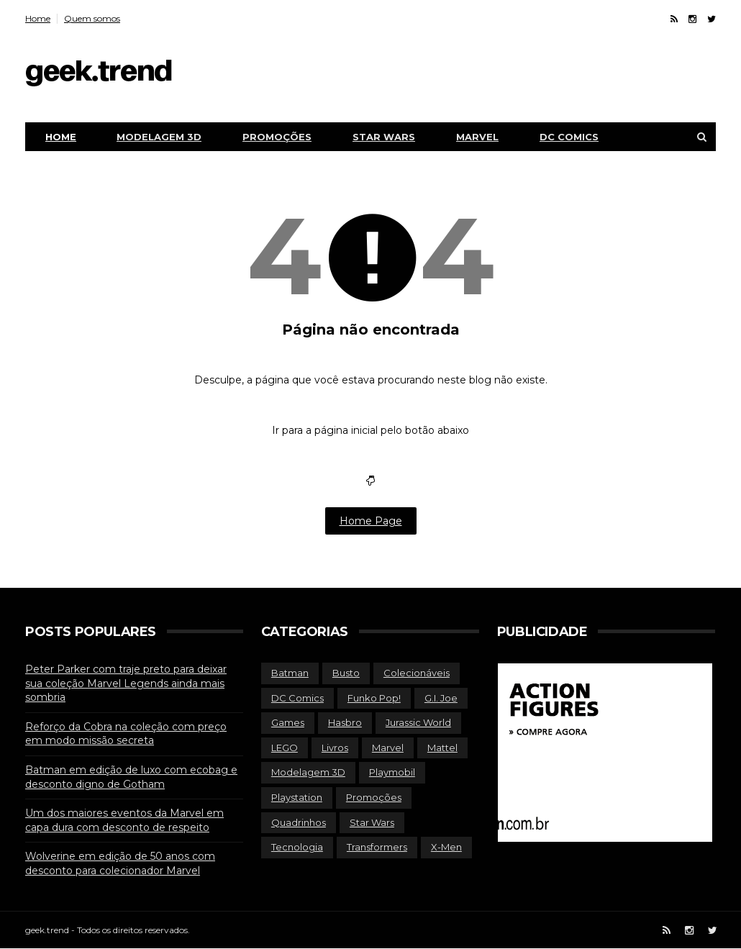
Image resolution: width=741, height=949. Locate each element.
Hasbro (345, 722)
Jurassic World (418, 722)
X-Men (446, 847)
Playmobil (392, 772)
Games (287, 722)
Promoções (277, 136)
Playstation (296, 797)
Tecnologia (297, 847)
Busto (346, 672)
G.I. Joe (441, 698)
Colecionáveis (416, 672)
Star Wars (384, 136)
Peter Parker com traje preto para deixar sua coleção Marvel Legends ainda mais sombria (126, 683)
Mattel (442, 747)
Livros (335, 747)
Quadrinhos (298, 822)
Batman (290, 672)
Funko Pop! (374, 698)
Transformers (377, 847)
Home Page (371, 520)
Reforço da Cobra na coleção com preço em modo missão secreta (126, 734)
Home (37, 18)
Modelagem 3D (159, 136)
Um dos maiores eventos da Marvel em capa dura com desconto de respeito (124, 820)
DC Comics (569, 136)
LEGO (284, 747)
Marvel (477, 136)
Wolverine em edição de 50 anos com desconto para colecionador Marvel (120, 863)
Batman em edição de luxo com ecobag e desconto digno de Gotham (131, 777)
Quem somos (92, 18)
